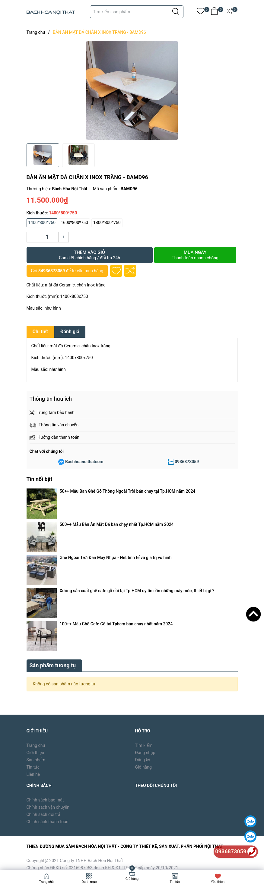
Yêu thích (217, 882)
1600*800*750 (74, 222)
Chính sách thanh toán (47, 698)
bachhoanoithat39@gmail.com (145, 759)
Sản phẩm (36, 636)
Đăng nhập (145, 629)
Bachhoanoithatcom (84, 461)
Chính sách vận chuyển (48, 683)
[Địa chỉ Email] (186, 812)
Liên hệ (33, 651)
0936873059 (187, 461)
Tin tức (33, 643)
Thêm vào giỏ (89, 255)
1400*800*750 (42, 222)
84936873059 (51, 270)
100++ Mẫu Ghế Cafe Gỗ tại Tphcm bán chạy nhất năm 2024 (116, 525)
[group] (132, 90)
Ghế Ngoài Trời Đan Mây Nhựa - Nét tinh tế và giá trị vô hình (116, 508)
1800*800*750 (107, 222)
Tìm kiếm (144, 622)
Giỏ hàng (143, 643)
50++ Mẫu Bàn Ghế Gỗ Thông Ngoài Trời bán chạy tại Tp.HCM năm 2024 (128, 491)
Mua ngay (195, 255)
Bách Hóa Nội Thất (77, 856)
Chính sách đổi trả (43, 690)
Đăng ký (142, 636)
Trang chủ (36, 622)
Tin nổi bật (39, 479)
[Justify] (175, 12)
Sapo (123, 856)
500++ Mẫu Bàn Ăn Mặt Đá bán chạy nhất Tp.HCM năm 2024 (117, 499)
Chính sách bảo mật (45, 676)
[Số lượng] (47, 237)
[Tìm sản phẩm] (136, 12)
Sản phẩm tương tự (53, 542)
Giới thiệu (35, 629)
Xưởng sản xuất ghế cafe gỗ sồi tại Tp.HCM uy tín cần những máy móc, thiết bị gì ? (137, 516)
